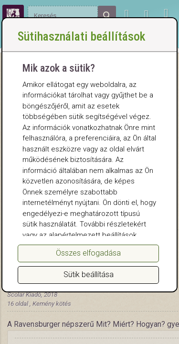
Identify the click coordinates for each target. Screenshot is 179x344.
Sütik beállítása (88, 274)
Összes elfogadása (88, 253)
